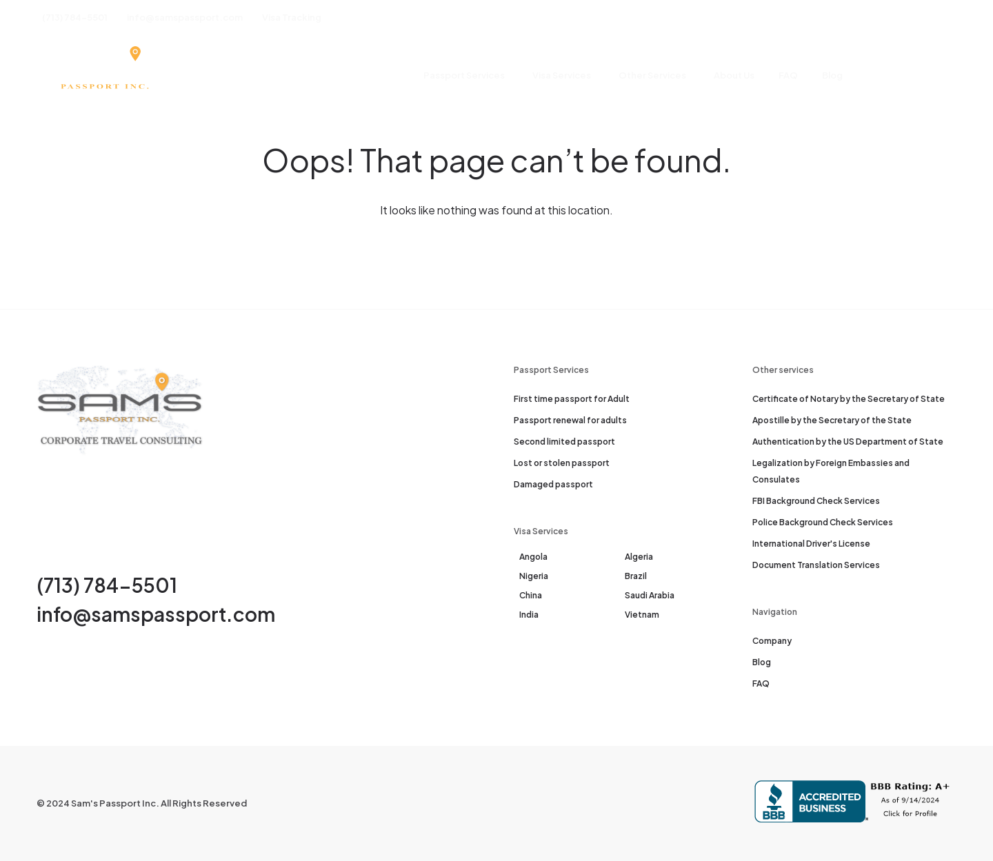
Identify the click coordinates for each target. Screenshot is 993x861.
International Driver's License (811, 543)
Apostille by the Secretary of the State (832, 420)
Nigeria (533, 576)
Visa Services (561, 75)
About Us (734, 75)
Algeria (639, 556)
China (530, 595)
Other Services (652, 75)
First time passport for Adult (572, 399)
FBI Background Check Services (816, 501)
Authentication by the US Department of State (847, 441)
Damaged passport (553, 484)
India (529, 614)
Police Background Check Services (822, 522)
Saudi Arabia (649, 595)
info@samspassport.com (156, 614)
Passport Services (464, 75)
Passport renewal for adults (570, 420)
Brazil (636, 576)
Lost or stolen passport (562, 463)
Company (772, 641)
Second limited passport (564, 441)
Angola (533, 556)
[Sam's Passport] (104, 75)
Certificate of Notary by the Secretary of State (848, 399)
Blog (832, 75)
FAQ (788, 75)
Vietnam (642, 614)
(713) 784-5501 (107, 585)
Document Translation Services (816, 565)
